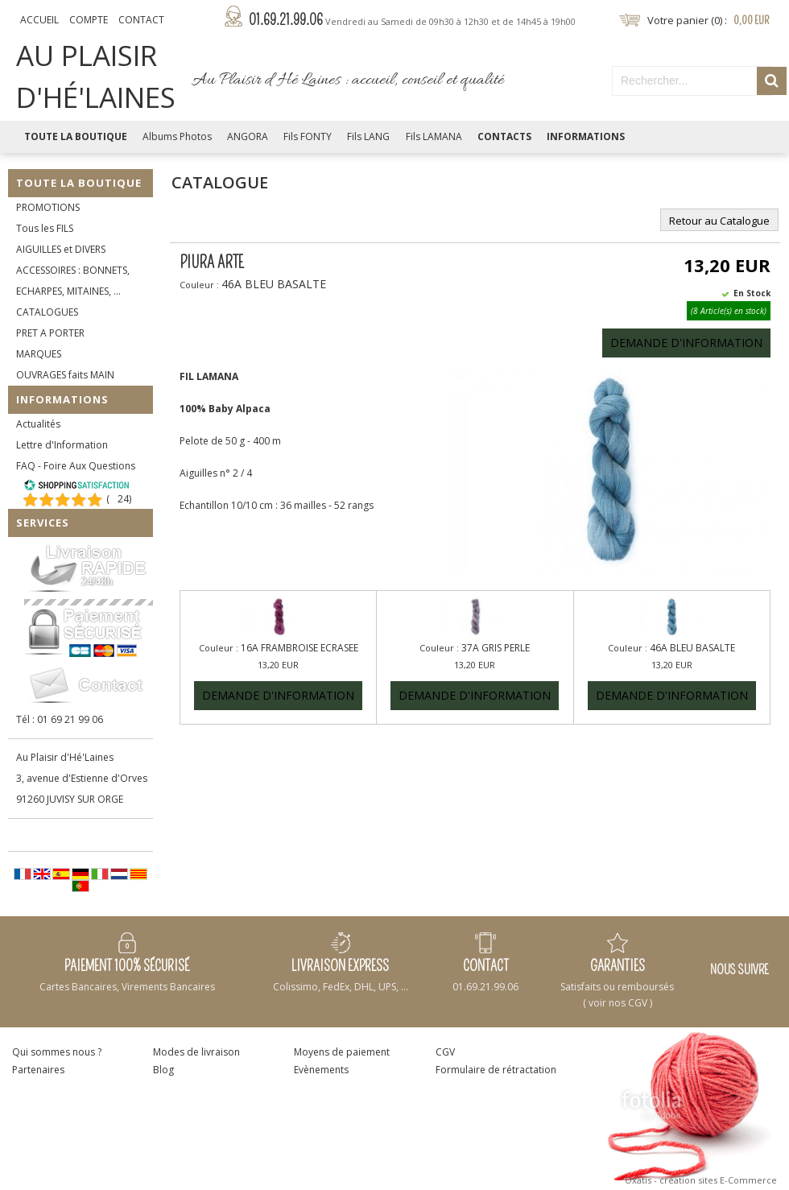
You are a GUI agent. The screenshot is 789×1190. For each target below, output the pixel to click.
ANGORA (247, 136)
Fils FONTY (307, 136)
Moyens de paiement (342, 1052)
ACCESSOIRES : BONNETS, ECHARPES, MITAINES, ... (73, 280)
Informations (586, 136)
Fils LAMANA (434, 136)
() (118, 499)
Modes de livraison (196, 1052)
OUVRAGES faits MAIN (65, 375)
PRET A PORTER (50, 333)
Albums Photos (177, 136)
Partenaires (38, 1069)
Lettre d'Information (62, 445)
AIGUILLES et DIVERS (60, 249)
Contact (141, 20)
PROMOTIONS (48, 207)
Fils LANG (368, 136)
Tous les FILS (44, 228)
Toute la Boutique (75, 136)
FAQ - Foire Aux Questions (75, 466)
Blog (163, 1069)
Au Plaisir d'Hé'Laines (65, 757)
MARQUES (38, 354)
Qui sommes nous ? (56, 1052)
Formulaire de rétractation (496, 1069)
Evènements (321, 1069)
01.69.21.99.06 (412, 20)
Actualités (38, 424)
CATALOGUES (47, 312)
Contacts (504, 136)
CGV (445, 1052)
